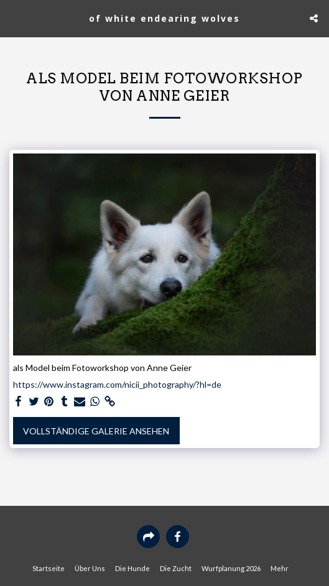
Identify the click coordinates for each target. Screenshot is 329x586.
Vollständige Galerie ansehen (96, 431)
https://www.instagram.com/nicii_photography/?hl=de (117, 384)
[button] (13, 18)
